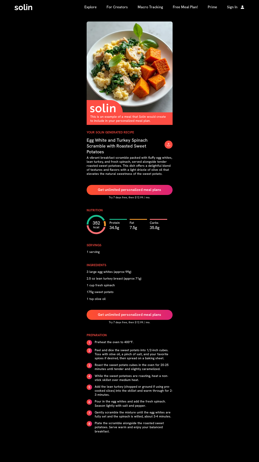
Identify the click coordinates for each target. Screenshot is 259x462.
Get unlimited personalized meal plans (129, 189)
